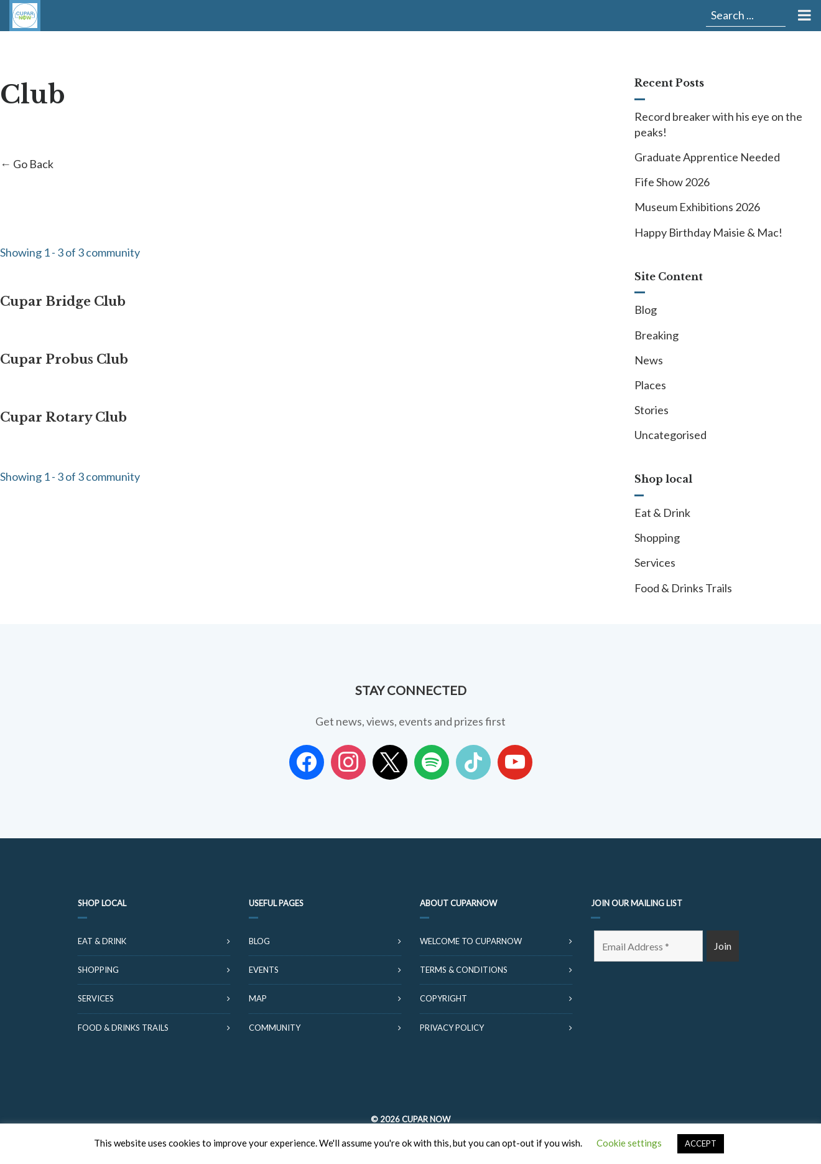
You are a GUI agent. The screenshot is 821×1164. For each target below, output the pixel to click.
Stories (651, 410)
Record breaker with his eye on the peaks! (718, 124)
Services (654, 562)
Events (264, 970)
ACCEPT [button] (701, 1143)
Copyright (443, 998)
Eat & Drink (662, 512)
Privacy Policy (452, 1028)
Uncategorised (670, 435)
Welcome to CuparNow (471, 941)
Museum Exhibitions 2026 (697, 207)
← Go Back (26, 164)
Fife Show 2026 (672, 182)
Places (650, 385)
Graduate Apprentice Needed (707, 157)
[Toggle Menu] (803, 15)
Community (274, 1028)
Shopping (657, 537)
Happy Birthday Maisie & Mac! (708, 232)
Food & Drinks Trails (683, 588)
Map (258, 998)
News (648, 360)
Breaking (656, 335)
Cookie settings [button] (629, 1142)
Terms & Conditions (464, 970)
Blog (645, 309)
